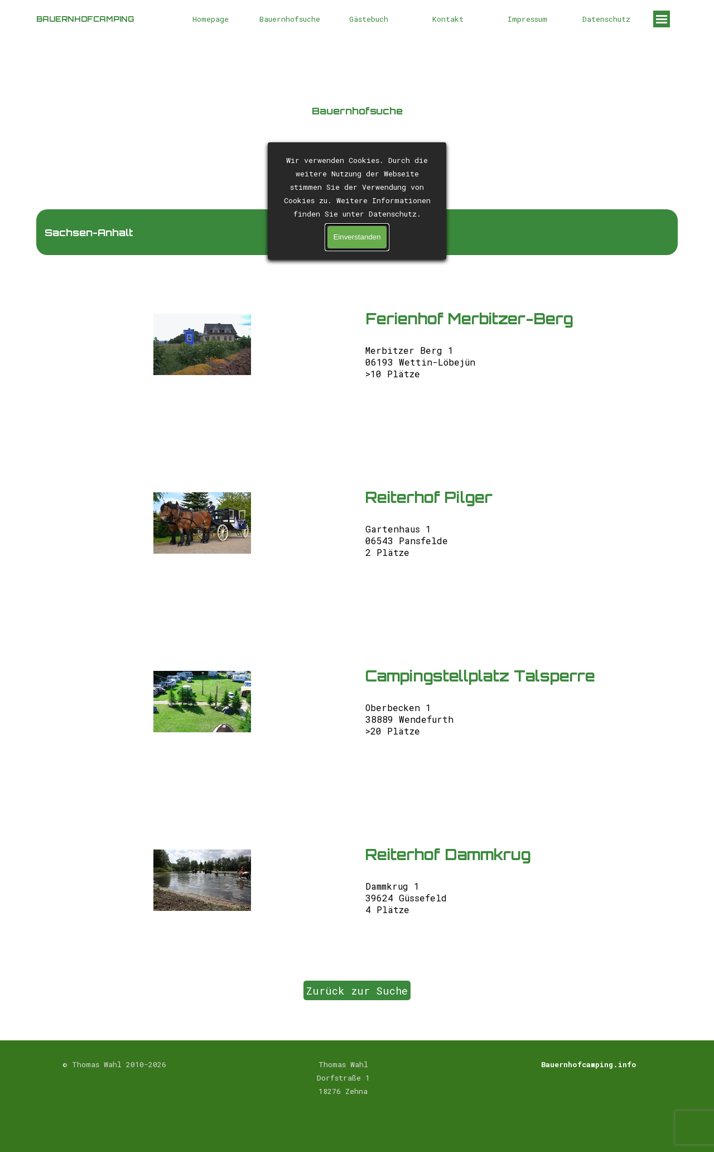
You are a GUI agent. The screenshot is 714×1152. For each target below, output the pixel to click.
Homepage (210, 19)
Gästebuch (368, 19)
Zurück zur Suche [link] (357, 990)
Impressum (527, 19)
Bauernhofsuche (289, 19)
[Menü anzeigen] (661, 19)
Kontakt (448, 19)
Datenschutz (606, 19)
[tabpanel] (357, 120)
